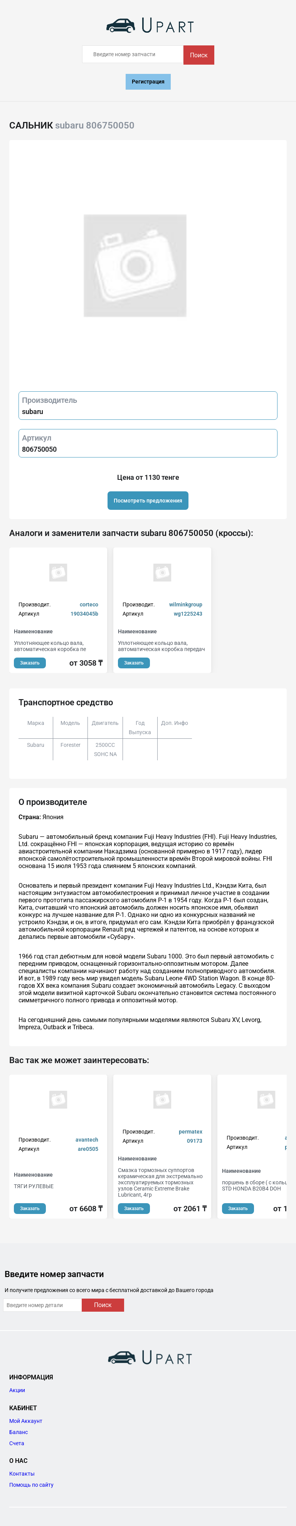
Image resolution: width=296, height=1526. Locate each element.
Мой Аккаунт (25, 1421)
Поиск (199, 55)
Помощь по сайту (31, 1485)
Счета (16, 1443)
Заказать (30, 663)
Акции (17, 1390)
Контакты (22, 1474)
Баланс (18, 1432)
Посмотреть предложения (148, 501)
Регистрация (148, 81)
